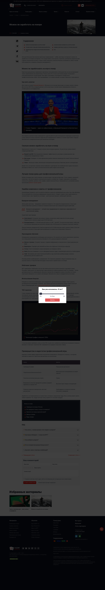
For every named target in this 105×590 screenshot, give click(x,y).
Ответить (52, 300)
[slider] (41, 294)
